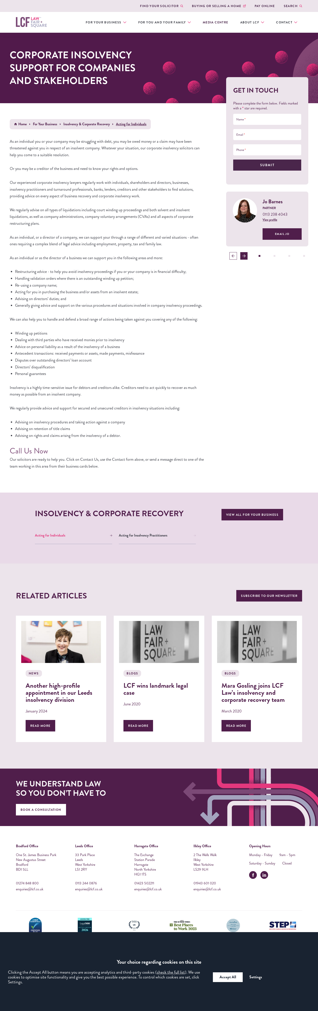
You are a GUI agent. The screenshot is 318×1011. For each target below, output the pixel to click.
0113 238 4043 (275, 214)
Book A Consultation (41, 809)
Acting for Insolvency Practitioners (143, 535)
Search (291, 6)
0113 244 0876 (86, 883)
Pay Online (265, 6)
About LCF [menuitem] (249, 22)
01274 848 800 (27, 883)
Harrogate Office (146, 846)
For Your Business (45, 124)
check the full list (171, 972)
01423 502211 (144, 883)
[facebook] (253, 875)
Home (22, 124)
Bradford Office (27, 846)
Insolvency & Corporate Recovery (86, 124)
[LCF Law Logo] (31, 22)
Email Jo (282, 234)
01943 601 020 (204, 883)
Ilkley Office (202, 846)
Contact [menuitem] (284, 22)
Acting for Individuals (50, 535)
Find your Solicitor (159, 6)
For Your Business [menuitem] (103, 22)
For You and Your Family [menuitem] (162, 22)
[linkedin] (264, 875)
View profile (270, 220)
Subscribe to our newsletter (269, 596)
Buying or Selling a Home (216, 6)
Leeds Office (84, 846)
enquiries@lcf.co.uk (29, 889)
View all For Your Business (252, 514)
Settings (255, 977)
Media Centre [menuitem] (215, 22)
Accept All (228, 977)
